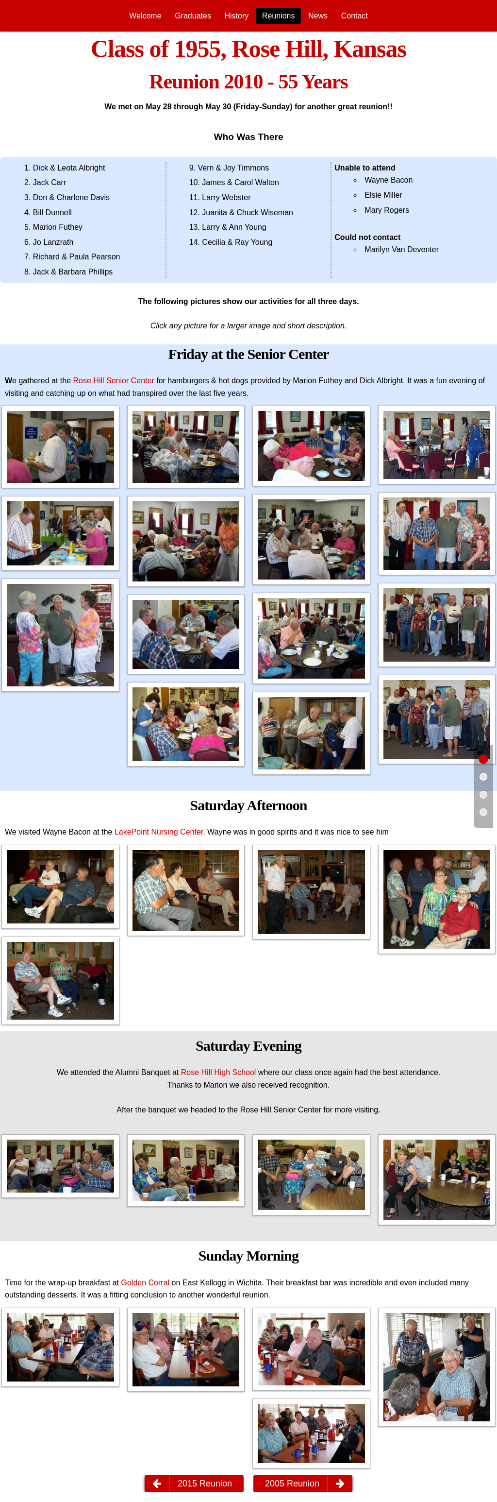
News (318, 15)
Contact (354, 15)
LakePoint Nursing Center (159, 832)
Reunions (278, 15)
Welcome (145, 15)
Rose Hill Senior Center (113, 380)
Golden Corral (145, 1283)
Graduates (193, 15)
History (236, 15)
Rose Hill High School (218, 1072)
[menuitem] (145, 15)
